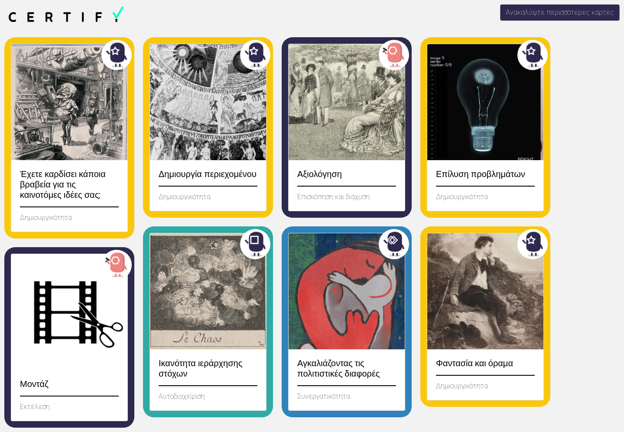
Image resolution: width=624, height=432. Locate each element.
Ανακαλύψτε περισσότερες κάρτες (560, 12)
